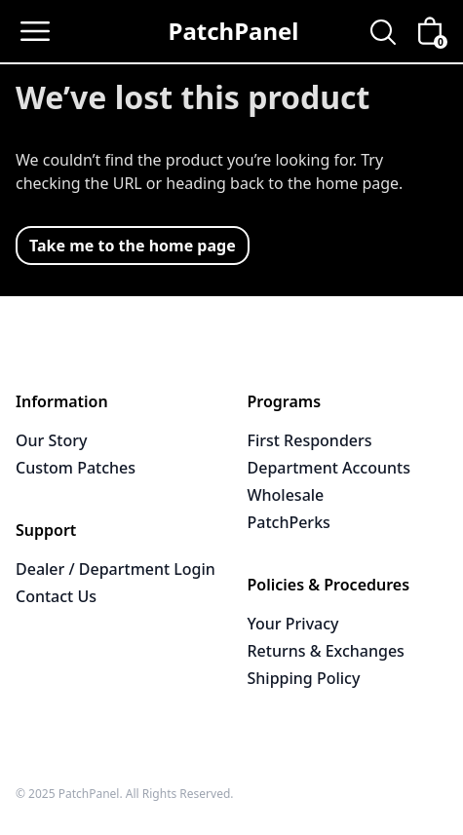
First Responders (310, 440)
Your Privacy (293, 623)
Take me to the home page (132, 245)
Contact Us (56, 596)
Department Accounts (329, 467)
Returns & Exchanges (326, 651)
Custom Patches (75, 467)
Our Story (51, 440)
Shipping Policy (304, 678)
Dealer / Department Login (115, 569)
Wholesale (286, 495)
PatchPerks (289, 522)
